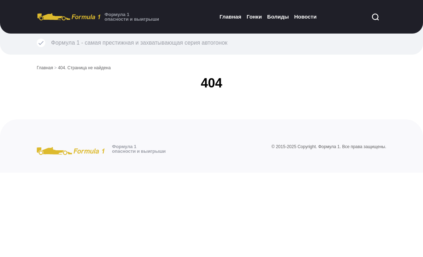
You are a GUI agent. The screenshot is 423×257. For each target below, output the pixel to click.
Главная (230, 17)
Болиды (278, 17)
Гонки (254, 17)
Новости (305, 17)
